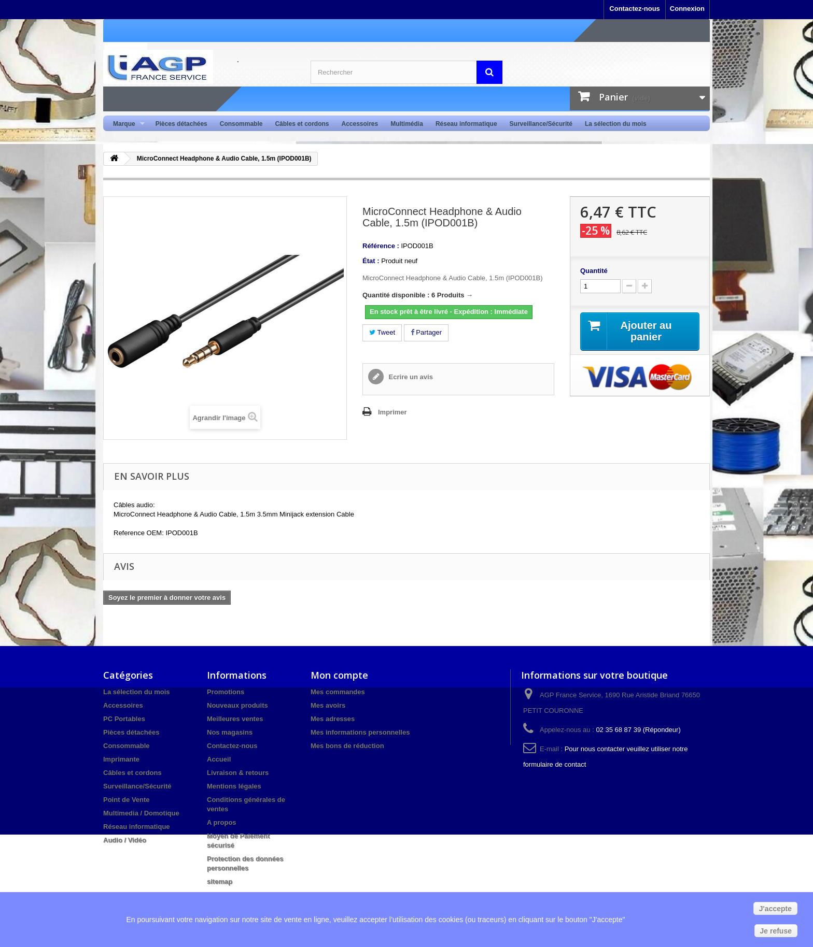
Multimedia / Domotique (141, 813)
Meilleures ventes (235, 719)
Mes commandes (338, 692)
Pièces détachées (181, 123)
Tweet (382, 332)
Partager (426, 332)
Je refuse (776, 931)
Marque (126, 124)
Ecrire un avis (410, 377)
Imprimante (121, 759)
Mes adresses (333, 719)
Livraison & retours (238, 773)
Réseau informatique (466, 123)
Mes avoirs (328, 705)
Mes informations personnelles (360, 732)
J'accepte (775, 909)
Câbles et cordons (302, 123)
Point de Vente (126, 799)
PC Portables (124, 719)
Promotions (225, 692)
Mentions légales (234, 786)
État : (371, 261)
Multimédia (406, 123)
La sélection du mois (616, 123)
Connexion (687, 8)
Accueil (219, 759)
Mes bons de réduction (347, 746)
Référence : (380, 246)
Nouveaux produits (237, 705)
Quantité (594, 271)
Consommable (241, 123)
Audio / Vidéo (124, 840)
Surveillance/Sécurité (541, 123)
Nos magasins (230, 732)
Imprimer (392, 412)
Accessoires (359, 123)
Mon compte (339, 675)
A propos (221, 822)
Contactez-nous (634, 8)
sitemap (219, 881)
